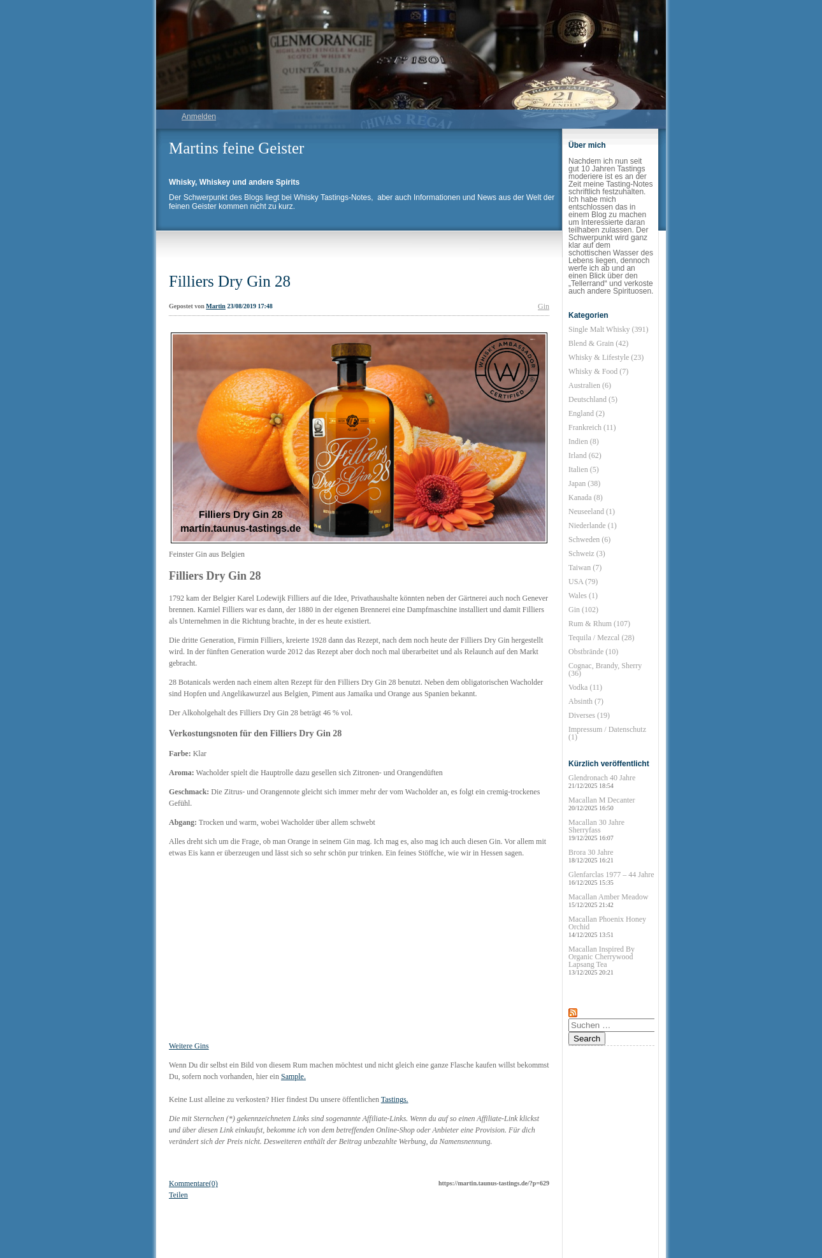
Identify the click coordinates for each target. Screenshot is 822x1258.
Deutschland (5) (592, 399)
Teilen (178, 1194)
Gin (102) (583, 609)
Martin (216, 306)
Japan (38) (584, 483)
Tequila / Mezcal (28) (601, 637)
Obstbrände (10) (593, 651)
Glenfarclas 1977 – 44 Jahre (611, 878)
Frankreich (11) (592, 427)
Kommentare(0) (193, 1183)
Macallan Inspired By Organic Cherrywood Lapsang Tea (601, 960)
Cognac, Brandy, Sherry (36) (605, 669)
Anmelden (199, 116)
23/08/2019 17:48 (249, 306)
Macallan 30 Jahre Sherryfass (596, 829)
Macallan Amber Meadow (608, 900)
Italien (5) (583, 469)
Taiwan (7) (585, 567)
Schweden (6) (589, 539)
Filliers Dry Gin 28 (230, 281)
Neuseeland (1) (591, 511)
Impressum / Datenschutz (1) (607, 733)
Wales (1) (583, 595)
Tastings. (394, 1099)
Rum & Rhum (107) (599, 623)
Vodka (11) (585, 687)
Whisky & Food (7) (598, 371)
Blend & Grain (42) (598, 343)
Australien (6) (589, 385)
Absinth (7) (585, 701)
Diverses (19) (589, 715)
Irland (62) (585, 455)
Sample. (293, 1076)
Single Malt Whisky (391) (608, 329)
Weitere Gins (189, 1045)
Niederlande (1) (592, 525)
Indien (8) (583, 441)
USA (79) (583, 581)
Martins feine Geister (236, 148)
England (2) (586, 413)
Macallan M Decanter (601, 803)
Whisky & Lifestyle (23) (606, 357)
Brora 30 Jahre (591, 856)
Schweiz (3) (586, 553)
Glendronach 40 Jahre (601, 781)
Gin (543, 306)
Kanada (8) (585, 497)
